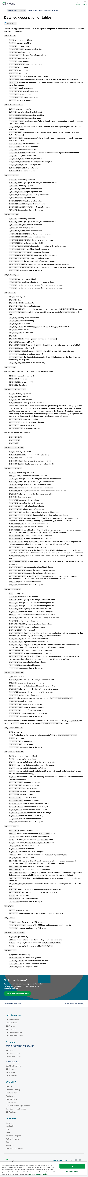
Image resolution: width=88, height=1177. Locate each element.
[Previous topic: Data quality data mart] (22, 1003)
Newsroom (10, 1145)
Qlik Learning (11, 1029)
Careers (9, 1142)
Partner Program (12, 1139)
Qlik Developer (11, 1023)
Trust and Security (13, 1090)
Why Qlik (9, 1086)
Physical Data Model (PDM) (48, 10)
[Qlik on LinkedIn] (75, 1160)
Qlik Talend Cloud (13, 1053)
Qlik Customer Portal (14, 1032)
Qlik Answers (11, 1069)
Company (9, 1123)
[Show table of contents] (4, 10)
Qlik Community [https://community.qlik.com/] (60, 1160)
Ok (72, 1166)
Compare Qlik (11, 1102)
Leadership (10, 1126)
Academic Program (13, 1136)
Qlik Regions (11, 1112)
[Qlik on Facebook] (80, 1160)
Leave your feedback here (17, 993)
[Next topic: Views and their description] (65, 1003)
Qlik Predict (10, 1072)
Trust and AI (10, 1096)
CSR (7, 1129)
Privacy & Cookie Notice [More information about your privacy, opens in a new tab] (38, 1174)
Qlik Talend (10, 1050)
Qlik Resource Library (14, 1036)
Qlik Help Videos (12, 1020)
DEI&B (8, 1132)
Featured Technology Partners (18, 1106)
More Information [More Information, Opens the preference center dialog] (72, 1171)
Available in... (11, 23)
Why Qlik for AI (11, 1099)
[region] (43, 1169)
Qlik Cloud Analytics (13, 1066)
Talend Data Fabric (13, 1057)
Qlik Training (10, 1026)
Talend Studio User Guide (17, 10)
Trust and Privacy (12, 1093)
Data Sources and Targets (16, 1109)
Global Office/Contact (14, 1148)
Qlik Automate (11, 1075)
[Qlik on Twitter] (71, 1160)
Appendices (32, 10)
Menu (85, 4)
